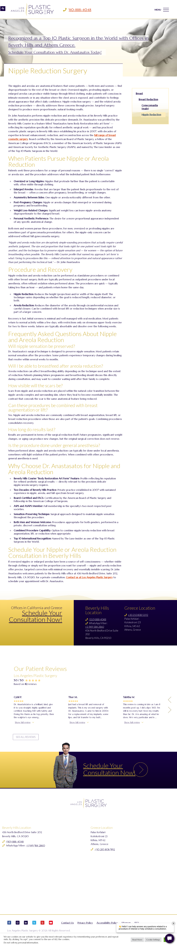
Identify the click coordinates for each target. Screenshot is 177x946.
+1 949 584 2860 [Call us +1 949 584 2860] (94, 626)
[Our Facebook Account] (9, 926)
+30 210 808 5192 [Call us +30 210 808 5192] (138, 614)
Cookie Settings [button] (153, 939)
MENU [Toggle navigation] (161, 10)
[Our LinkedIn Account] (26, 926)
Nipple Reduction (151, 114)
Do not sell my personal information (21, 942)
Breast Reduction (148, 99)
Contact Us (67, 925)
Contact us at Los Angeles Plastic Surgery (89, 577)
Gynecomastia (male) (150, 107)
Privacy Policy (85, 925)
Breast (139, 93)
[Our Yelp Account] (42, 926)
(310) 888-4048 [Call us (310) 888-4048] (97, 619)
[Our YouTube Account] (51, 926)
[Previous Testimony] (169, 746)
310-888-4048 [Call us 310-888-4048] (80, 10)
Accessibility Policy (107, 925)
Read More (137, 939)
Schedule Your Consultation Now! (35, 616)
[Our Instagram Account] (17, 926)
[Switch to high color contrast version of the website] (3, 9)
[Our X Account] (34, 926)
